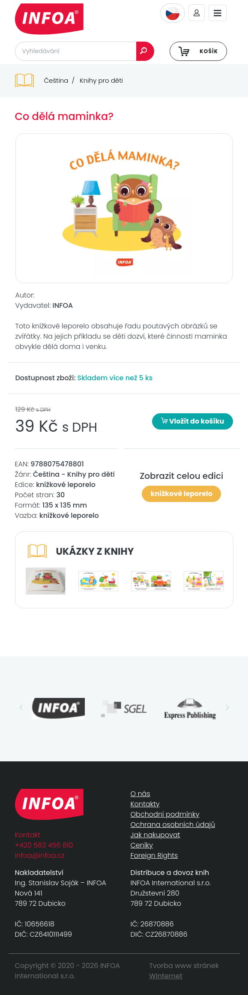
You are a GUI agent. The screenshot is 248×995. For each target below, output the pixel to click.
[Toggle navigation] (217, 13)
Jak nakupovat (155, 835)
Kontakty (145, 804)
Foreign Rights (154, 855)
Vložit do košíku (192, 421)
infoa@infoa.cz (40, 855)
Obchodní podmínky (165, 814)
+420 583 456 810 (44, 845)
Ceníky (142, 845)
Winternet (165, 976)
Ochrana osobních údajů (173, 825)
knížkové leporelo (181, 494)
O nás (140, 794)
